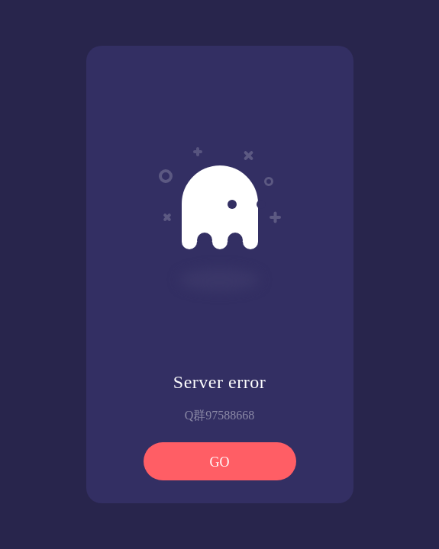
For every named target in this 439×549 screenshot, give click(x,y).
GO (220, 462)
